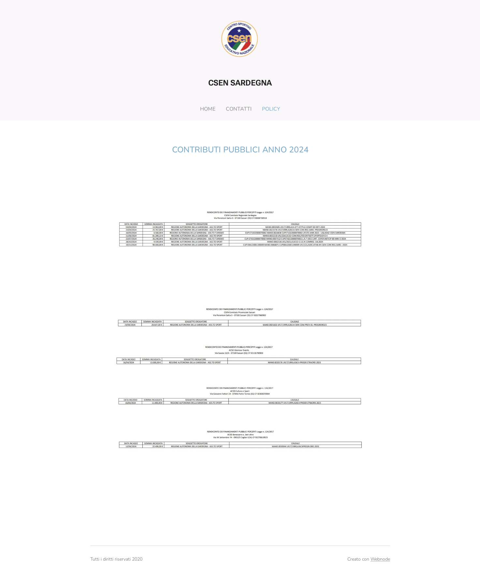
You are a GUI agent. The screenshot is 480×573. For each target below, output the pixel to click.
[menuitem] (208, 109)
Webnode (380, 559)
